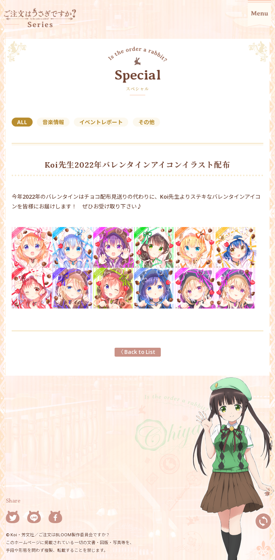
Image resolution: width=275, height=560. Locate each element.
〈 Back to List (137, 351)
